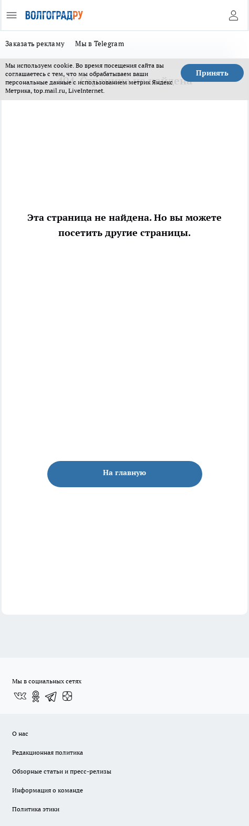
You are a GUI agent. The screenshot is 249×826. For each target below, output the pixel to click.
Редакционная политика (47, 752)
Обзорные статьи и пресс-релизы (61, 771)
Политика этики (35, 809)
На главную (124, 472)
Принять (212, 73)
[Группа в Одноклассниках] (36, 696)
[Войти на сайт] (233, 15)
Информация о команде (47, 790)
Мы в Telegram (99, 43)
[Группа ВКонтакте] (20, 696)
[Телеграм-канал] (51, 696)
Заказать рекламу (35, 43)
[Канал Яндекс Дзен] (67, 696)
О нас (20, 733)
